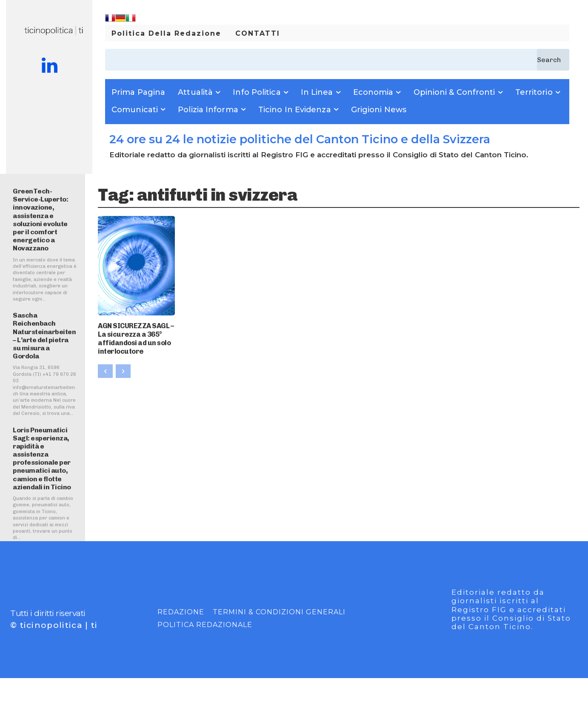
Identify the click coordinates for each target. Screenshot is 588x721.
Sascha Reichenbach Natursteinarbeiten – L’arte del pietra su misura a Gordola (44, 335)
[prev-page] (105, 366)
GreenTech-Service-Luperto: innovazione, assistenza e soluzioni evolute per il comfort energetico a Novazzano (40, 219)
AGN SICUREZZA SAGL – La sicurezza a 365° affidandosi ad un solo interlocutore (135, 335)
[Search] (553, 60)
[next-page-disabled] (123, 366)
